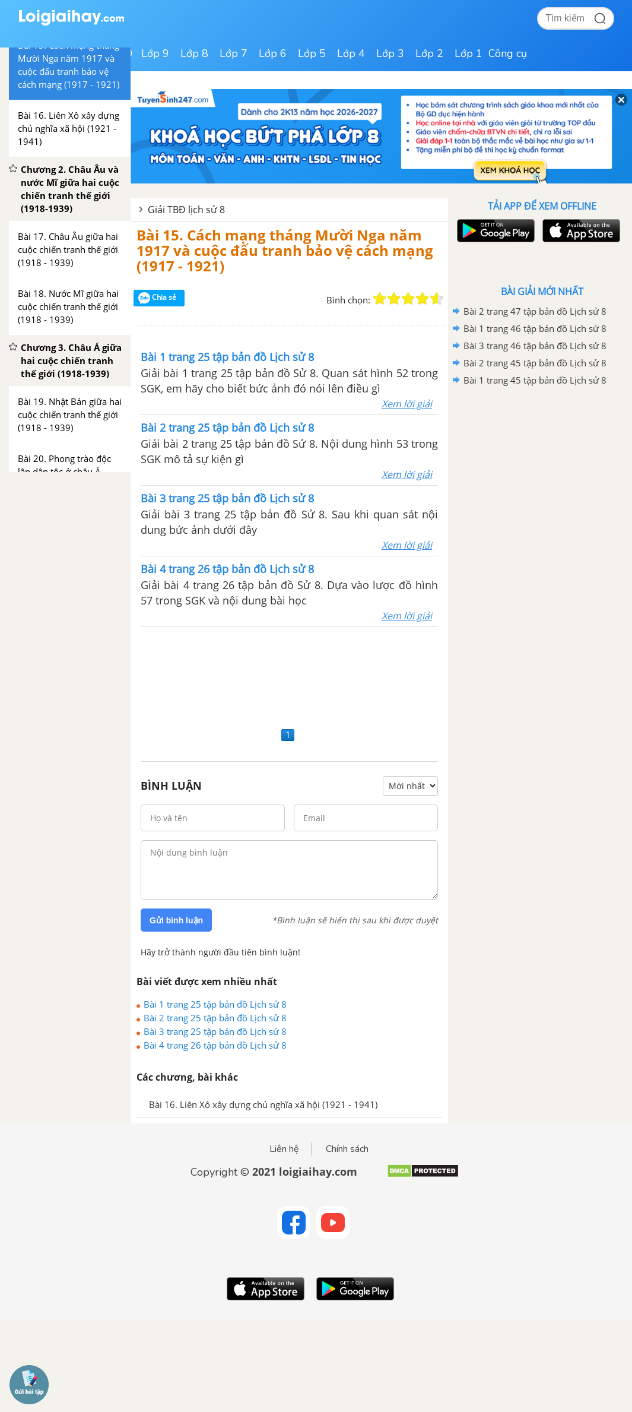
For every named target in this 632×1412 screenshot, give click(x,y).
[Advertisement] (289, 675)
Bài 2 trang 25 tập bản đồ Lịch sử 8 (215, 1018)
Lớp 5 (312, 53)
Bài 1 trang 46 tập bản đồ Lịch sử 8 (534, 328)
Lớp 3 (390, 53)
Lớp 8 (194, 53)
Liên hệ (284, 1148)
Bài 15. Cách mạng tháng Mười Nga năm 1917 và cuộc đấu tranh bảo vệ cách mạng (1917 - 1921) (284, 250)
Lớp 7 (233, 53)
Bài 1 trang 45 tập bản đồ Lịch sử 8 (534, 380)
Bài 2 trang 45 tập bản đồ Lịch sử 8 (534, 363)
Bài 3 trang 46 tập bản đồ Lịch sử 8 (534, 346)
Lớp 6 (273, 53)
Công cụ (507, 53)
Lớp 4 (351, 53)
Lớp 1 (468, 53)
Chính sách (347, 1148)
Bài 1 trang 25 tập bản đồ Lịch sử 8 (215, 1004)
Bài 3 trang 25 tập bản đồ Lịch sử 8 (215, 1031)
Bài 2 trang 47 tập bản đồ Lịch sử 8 (534, 311)
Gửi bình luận (176, 920)
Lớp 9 (155, 53)
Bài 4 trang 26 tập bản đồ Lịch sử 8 (215, 1045)
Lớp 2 (429, 53)
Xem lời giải (407, 403)
